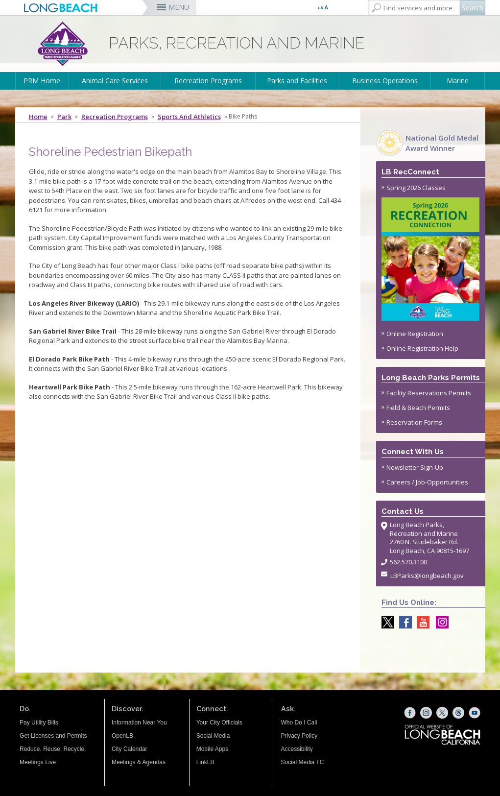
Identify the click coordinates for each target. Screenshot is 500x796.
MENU (178, 7)
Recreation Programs (208, 80)
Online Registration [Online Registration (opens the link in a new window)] (414, 333)
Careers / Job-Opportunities (427, 482)
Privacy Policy (299, 735)
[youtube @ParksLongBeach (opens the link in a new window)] (420, 622)
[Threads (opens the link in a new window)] (458, 713)
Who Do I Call (299, 722)
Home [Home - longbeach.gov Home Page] (38, 116)
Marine (458, 80)
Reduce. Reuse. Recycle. (53, 749)
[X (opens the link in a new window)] (442, 713)
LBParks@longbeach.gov (427, 575)
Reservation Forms (414, 422)
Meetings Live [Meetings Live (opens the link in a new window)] (38, 762)
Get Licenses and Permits (53, 735)
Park (64, 116)
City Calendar (129, 749)
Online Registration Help (422, 348)
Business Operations (385, 80)
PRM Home (42, 80)
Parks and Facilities (297, 80)
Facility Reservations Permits (428, 392)
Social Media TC (302, 762)
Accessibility (297, 749)
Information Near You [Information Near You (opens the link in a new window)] (139, 722)
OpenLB (122, 735)
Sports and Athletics (189, 116)
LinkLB (205, 762)
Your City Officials (219, 722)
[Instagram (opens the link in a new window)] (426, 713)
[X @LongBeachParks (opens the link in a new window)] (385, 622)
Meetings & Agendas (139, 762)
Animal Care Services (115, 80)
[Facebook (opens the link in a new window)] (410, 713)
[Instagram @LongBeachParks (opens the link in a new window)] (440, 622)
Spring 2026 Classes (431, 252)
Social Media (213, 735)
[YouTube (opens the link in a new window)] (474, 713)
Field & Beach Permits (418, 407)
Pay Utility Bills (39, 722)
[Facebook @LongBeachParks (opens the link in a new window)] (403, 622)
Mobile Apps (212, 749)
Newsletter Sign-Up (414, 467)
